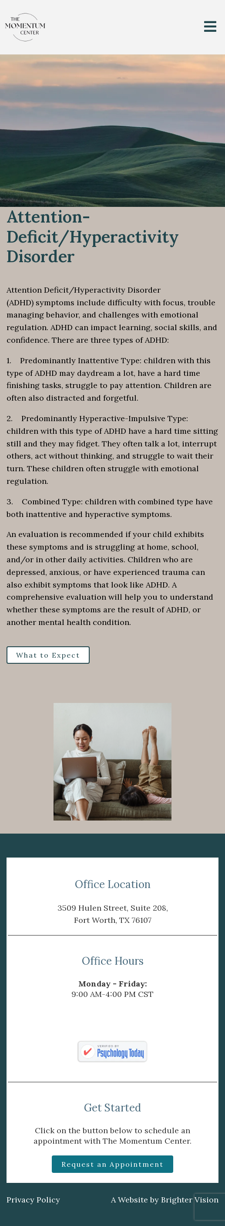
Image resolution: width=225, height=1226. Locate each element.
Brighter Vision (189, 1200)
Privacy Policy (33, 1200)
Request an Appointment (112, 1164)
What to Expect (48, 655)
